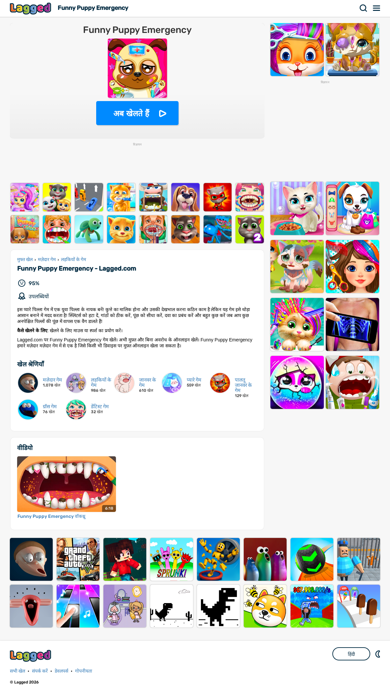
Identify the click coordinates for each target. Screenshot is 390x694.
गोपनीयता (83, 671)
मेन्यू (376, 8)
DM (378, 653)
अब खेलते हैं (131, 113)
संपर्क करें (40, 671)
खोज (363, 8)
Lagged (31, 8)
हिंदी (351, 654)
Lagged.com (31, 655)
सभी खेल (17, 671)
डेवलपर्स (61, 671)
